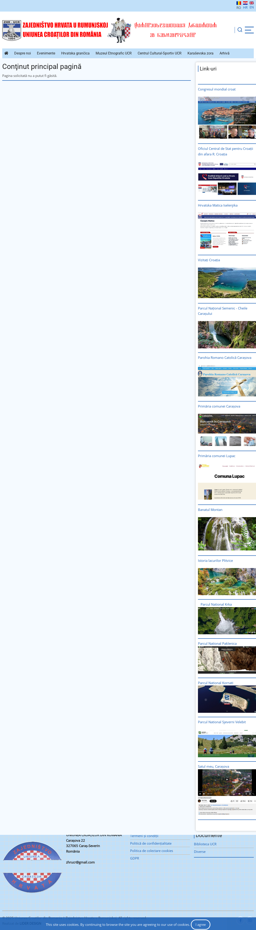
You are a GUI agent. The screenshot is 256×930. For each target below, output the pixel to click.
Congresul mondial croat (217, 89)
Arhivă (225, 53)
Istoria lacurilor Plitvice (215, 560)
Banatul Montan (210, 509)
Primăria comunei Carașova (219, 406)
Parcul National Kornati (216, 683)
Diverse (200, 851)
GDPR (134, 858)
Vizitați (203, 260)
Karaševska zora (200, 53)
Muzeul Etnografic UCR (114, 53)
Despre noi (22, 53)
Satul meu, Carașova (213, 766)
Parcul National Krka (216, 604)
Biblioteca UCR (205, 844)
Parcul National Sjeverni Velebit (222, 722)
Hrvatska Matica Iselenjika (218, 205)
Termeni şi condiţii (144, 836)
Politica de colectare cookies (151, 850)
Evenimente (46, 53)
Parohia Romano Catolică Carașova (224, 357)
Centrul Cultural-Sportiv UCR (159, 53)
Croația (214, 260)
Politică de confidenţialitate (150, 843)
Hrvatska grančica (75, 53)
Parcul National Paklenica (217, 643)
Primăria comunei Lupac (216, 456)
